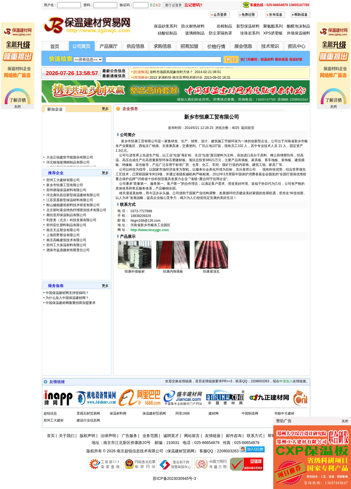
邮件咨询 (234, 435)
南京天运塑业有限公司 (63, 230)
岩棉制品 (224, 26)
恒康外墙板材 (135, 271)
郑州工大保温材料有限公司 (66, 245)
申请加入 (286, 381)
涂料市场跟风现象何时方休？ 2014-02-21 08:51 (185, 73)
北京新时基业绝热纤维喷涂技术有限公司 (76, 210)
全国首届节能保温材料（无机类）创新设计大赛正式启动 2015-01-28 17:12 (205, 67)
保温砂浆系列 (165, 26)
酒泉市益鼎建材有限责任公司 (68, 250)
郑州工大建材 (54, 420)
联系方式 (254, 435)
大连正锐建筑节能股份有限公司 (69, 160)
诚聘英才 (171, 435)
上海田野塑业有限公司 (63, 235)
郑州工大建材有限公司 (63, 180)
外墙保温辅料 (298, 33)
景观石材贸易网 (88, 413)
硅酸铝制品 (167, 33)
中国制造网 (250, 413)
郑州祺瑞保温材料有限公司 (66, 190)
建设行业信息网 (88, 420)
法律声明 (108, 435)
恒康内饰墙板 (173, 271)
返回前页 (247, 128)
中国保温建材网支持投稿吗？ (67, 293)
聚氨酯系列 (273, 26)
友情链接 (212, 435)
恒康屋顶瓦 (211, 271)
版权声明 (87, 435)
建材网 (214, 413)
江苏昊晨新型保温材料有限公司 (69, 200)
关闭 (17, 107)
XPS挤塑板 (273, 33)
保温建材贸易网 (154, 413)
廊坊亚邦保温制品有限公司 (66, 215)
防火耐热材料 (193, 26)
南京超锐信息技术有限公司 (140, 451)
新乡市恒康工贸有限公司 (64, 185)
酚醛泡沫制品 (298, 26)
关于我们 (66, 435)
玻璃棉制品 (195, 33)
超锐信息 (50, 413)
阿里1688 (183, 413)
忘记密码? (193, 5)
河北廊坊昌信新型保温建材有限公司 (73, 195)
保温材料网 (118, 413)
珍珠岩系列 (250, 33)
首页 (51, 435)
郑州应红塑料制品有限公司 (66, 225)
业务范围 (150, 435)
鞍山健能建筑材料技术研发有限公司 (73, 205)
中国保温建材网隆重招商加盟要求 (71, 303)
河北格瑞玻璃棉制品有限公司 (68, 165)
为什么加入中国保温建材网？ (67, 298)
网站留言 (192, 435)
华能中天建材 (284, 413)
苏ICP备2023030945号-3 (174, 478)
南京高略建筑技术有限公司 (66, 240)
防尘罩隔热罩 (220, 33)
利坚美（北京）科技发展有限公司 (71, 220)
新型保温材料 (248, 26)
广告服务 (129, 435)
